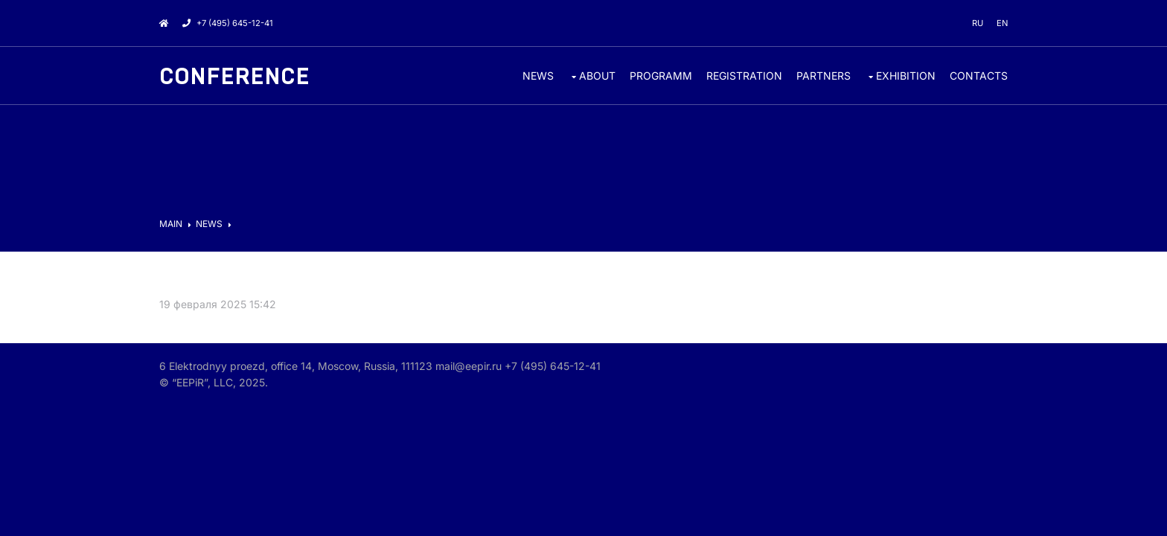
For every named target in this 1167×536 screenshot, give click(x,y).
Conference (234, 77)
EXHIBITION (906, 75)
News (538, 75)
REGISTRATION (744, 75)
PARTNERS (823, 75)
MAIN (170, 223)
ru (977, 23)
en (1002, 23)
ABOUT (597, 75)
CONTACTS (979, 75)
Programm (661, 75)
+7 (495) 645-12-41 (227, 23)
